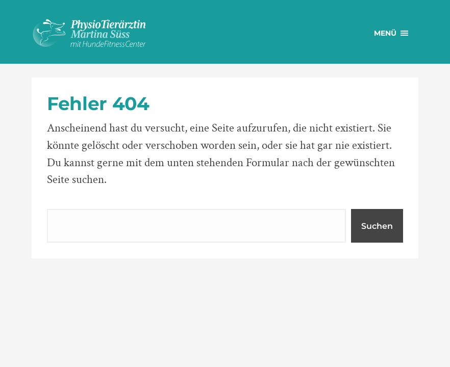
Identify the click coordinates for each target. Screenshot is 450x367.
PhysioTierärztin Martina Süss (108, 33)
